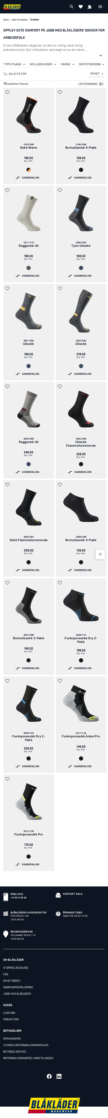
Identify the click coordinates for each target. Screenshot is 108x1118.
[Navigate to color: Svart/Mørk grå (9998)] (28, 660)
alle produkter (20, 20)
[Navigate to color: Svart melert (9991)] (81, 268)
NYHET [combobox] (95, 73)
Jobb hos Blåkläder (17, 985)
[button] (7, 92)
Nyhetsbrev (11, 972)
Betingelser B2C (15, 1043)
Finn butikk (11, 1010)
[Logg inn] (89, 6)
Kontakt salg (72, 885)
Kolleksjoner (44, 64)
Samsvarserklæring (18, 978)
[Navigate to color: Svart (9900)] (81, 170)
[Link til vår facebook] (49, 1067)
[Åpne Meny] (100, 6)
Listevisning (91, 84)
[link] (28, 136)
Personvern (12, 1030)
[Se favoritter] (80, 6)
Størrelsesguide (16, 959)
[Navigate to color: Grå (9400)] (28, 268)
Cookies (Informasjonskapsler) (25, 1036)
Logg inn (9, 1004)
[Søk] (71, 6)
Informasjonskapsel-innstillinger (28, 1049)
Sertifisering (92, 64)
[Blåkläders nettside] (12, 6)
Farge (68, 64)
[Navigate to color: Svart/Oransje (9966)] (28, 170)
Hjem (6, 20)
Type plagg (15, 64)
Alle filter (14, 74)
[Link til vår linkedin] (59, 1067)
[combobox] (96, 74)
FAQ (5, 965)
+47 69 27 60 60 (19, 888)
